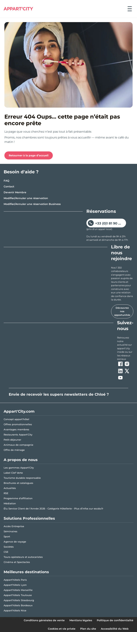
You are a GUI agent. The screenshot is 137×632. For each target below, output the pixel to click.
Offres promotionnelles (18, 424)
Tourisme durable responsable (22, 477)
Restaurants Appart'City (18, 434)
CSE (6, 551)
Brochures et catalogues (18, 482)
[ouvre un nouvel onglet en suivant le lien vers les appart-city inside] (125, 348)
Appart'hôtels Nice (15, 610)
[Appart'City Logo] (18, 8)
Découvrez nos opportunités (122, 311)
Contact (9, 186)
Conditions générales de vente (44, 620)
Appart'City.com (19, 411)
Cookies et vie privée (61, 628)
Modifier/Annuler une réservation (26, 198)
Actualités (10, 488)
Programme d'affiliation (18, 498)
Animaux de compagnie (18, 444)
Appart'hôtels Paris (15, 579)
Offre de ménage (14, 449)
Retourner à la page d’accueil (28, 155)
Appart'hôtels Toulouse (18, 595)
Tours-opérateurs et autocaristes (23, 556)
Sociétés (9, 546)
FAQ (6, 180)
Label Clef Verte (13, 472)
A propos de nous (21, 460)
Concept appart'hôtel (16, 419)
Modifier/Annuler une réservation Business (32, 204)
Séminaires (10, 531)
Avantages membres (16, 429)
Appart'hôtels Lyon (15, 584)
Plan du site (88, 628)
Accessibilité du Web (115, 628)
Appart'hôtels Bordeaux (18, 605)
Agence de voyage (15, 541)
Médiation (10, 503)
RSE (6, 493)
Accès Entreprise (14, 526)
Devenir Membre (15, 192)
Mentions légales (80, 620)
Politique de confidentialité (115, 620)
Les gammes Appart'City (19, 467)
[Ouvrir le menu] (129, 8)
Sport (7, 536)
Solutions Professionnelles (29, 518)
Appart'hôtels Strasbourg (19, 600)
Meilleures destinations (26, 572)
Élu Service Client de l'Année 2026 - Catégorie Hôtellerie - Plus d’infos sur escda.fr (53, 508)
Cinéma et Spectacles (17, 562)
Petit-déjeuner (12, 439)
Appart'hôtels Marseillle (18, 590)
